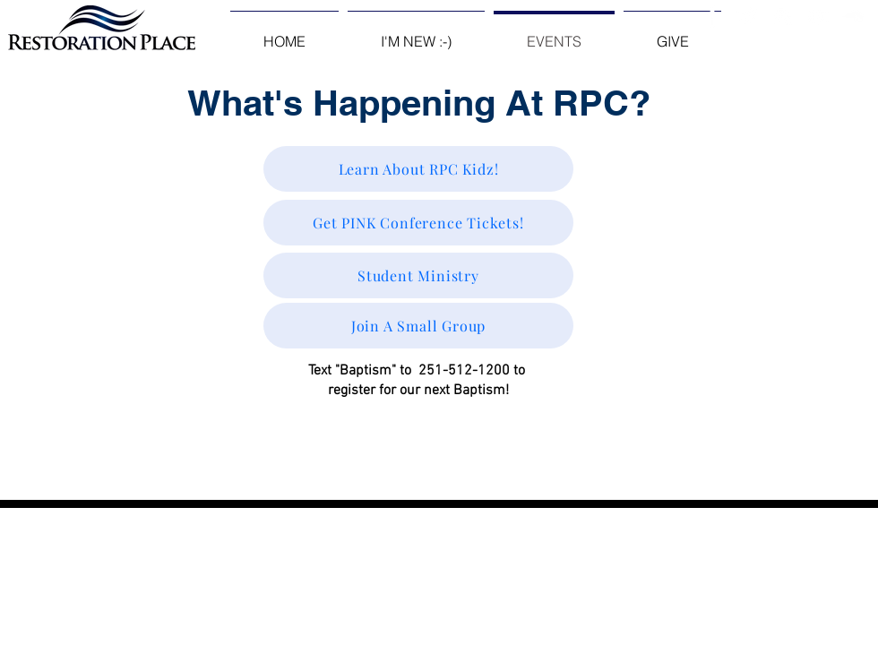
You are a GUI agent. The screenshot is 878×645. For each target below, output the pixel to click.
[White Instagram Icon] (782, 16)
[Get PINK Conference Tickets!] (418, 222)
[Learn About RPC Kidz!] (418, 169)
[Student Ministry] (418, 275)
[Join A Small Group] (418, 325)
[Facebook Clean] (713, 16)
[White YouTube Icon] (817, 16)
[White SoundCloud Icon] (852, 16)
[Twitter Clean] (747, 16)
